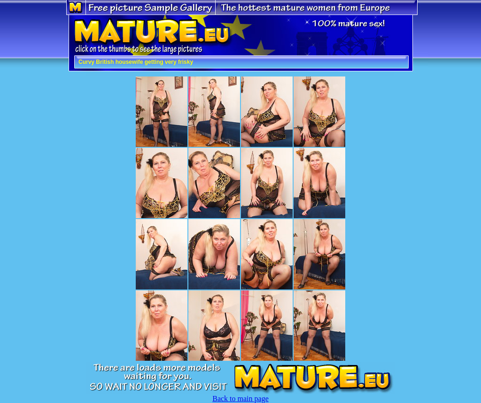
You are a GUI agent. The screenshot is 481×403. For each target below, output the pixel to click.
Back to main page (240, 399)
